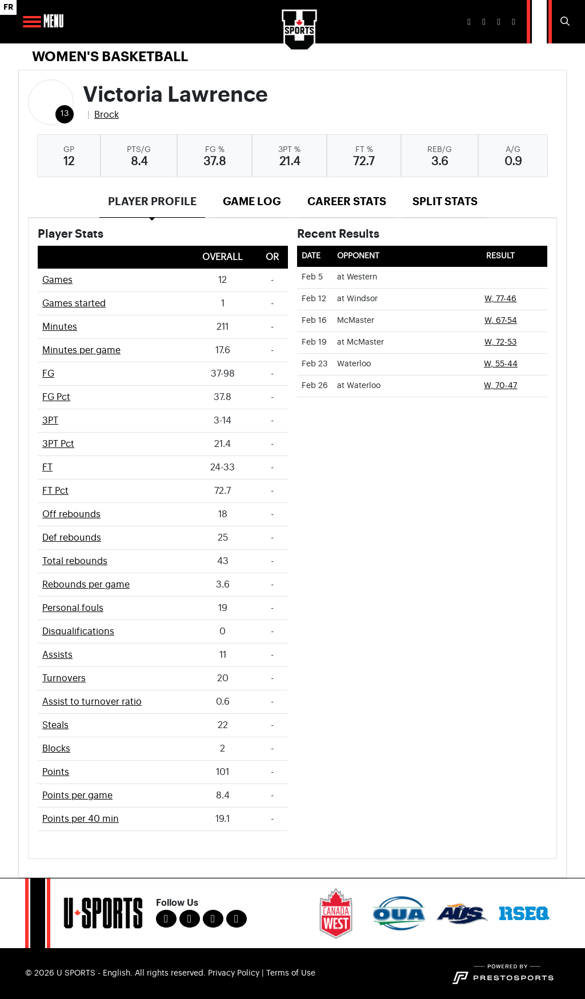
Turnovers (64, 678)
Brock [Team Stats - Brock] (106, 114)
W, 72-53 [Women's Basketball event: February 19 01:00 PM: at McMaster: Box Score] (500, 342)
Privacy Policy (233, 973)
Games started (74, 303)
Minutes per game (81, 350)
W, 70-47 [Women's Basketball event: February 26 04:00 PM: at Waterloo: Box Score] (500, 386)
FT (47, 467)
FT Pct (55, 490)
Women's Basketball (110, 56)
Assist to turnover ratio (92, 701)
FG (48, 373)
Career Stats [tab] (346, 201)
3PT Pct (58, 444)
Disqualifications (78, 631)
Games (57, 280)
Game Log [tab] (252, 201)
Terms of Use (290, 973)
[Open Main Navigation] (32, 21)
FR (8, 7)
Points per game (77, 795)
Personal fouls (72, 608)
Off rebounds (71, 514)
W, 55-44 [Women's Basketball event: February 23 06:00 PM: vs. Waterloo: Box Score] (501, 364)
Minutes (59, 326)
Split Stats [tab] (445, 201)
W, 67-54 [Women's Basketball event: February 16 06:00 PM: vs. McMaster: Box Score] (500, 321)
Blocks (56, 748)
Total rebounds (74, 561)
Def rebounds (71, 537)
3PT (50, 420)
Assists (57, 655)
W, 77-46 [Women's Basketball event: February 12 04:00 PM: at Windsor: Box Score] (500, 299)
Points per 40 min (80, 819)
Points (55, 772)
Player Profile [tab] (152, 201)
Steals (55, 725)
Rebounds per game (86, 584)
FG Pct (56, 397)
